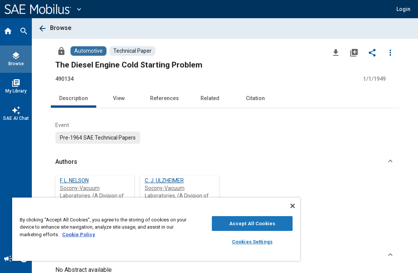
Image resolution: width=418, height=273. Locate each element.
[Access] (61, 50)
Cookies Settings (213, 242)
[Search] (24, 32)
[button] (403, 9)
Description (73, 98)
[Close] (246, 206)
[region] (133, 229)
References (164, 98)
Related (209, 98)
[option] (97, 138)
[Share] (372, 52)
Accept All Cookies (213, 223)
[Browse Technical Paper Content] (132, 51)
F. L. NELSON (74, 180)
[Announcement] (8, 259)
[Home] (8, 32)
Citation (255, 98)
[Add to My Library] (354, 52)
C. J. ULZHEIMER (164, 180)
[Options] (390, 52)
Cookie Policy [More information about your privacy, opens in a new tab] (131, 234)
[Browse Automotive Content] (88, 51)
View (119, 98)
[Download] (335, 52)
